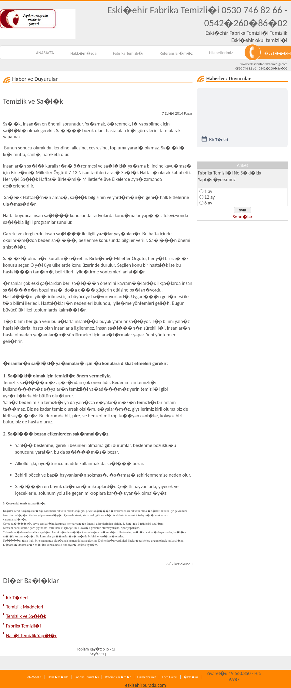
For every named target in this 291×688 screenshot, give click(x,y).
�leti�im (191, 677)
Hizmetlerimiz (221, 52)
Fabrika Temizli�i (128, 53)
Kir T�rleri (17, 598)
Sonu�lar (242, 217)
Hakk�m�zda (83, 53)
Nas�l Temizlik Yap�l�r (31, 635)
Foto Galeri (169, 677)
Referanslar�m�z (176, 53)
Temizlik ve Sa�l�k (26, 616)
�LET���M (277, 53)
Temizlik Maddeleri (24, 607)
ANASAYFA (45, 52)
